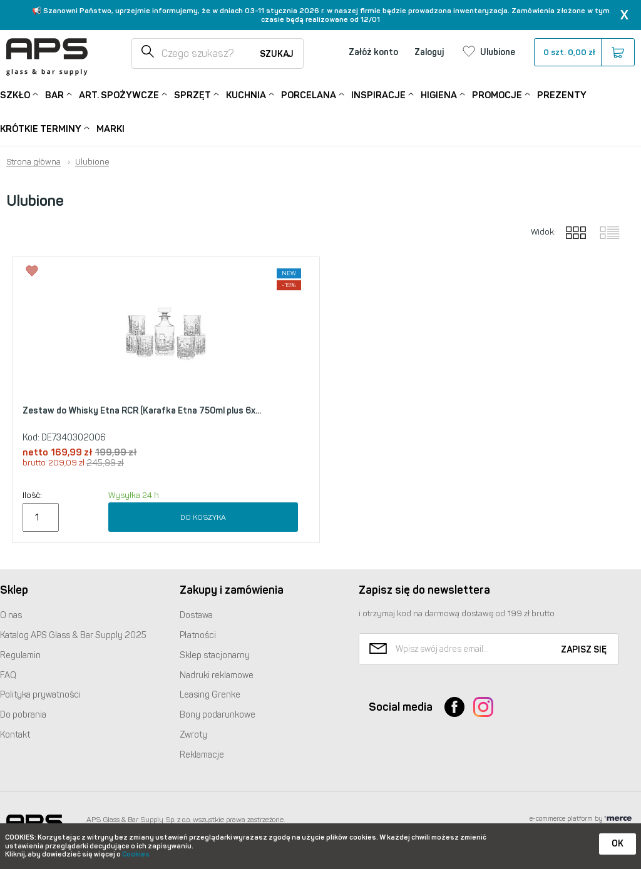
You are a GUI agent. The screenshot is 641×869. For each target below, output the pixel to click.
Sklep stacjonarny (215, 655)
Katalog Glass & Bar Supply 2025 (73, 635)
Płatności (198, 635)
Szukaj (277, 54)
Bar (54, 94)
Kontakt (15, 734)
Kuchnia (246, 94)
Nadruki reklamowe (217, 675)
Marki (110, 129)
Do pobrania (23, 714)
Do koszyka (203, 517)
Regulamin (20, 655)
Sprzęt (192, 94)
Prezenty (562, 95)
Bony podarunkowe (217, 714)
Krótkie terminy (40, 128)
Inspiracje (378, 94)
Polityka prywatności (40, 694)
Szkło (15, 94)
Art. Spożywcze (119, 94)
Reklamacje (202, 755)
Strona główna (33, 162)
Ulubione (92, 162)
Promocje (497, 94)
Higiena (439, 94)
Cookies (136, 854)
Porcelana (308, 94)
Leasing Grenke (210, 694)
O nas (11, 615)
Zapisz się (584, 649)
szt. (583, 52)
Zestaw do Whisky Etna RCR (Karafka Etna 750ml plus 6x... (142, 410)
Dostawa (196, 615)
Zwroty (193, 734)
